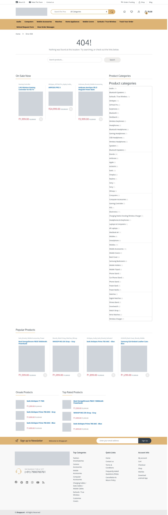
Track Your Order (126, 22)
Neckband (113, 117)
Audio (18, 22)
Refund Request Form (25, 27)
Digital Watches (115, 298)
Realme (112, 179)
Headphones (114, 125)
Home (18, 34)
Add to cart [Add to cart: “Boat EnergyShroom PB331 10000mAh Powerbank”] (45, 375)
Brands (87, 84)
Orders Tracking (128, 2)
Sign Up (145, 441)
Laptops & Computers (117, 224)
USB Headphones (115, 137)
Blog (150, 2)
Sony (111, 183)
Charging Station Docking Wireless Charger (125, 216)
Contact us (50, 2)
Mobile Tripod (114, 269)
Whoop (112, 191)
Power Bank (113, 286)
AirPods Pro (58, 84)
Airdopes (51, 84)
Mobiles (112, 236)
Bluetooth (113, 113)
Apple (65, 84)
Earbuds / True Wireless (106, 22)
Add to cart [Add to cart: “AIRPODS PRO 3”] (71, 109)
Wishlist (141, 472)
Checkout (141, 465)
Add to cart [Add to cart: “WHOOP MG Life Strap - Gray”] (79, 375)
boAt (111, 170)
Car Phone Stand (115, 277)
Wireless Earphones (116, 121)
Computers (28, 22)
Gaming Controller (24, 84)
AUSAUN (112, 166)
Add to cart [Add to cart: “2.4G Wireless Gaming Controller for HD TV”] (41, 119)
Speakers (112, 146)
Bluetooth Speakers (116, 92)
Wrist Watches (114, 315)
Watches (58, 22)
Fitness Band (114, 302)
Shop (141, 2)
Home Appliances (72, 22)
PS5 (110, 207)
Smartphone (114, 240)
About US (20, 2)
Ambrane (81, 84)
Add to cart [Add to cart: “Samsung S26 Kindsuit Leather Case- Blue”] (147, 375)
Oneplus (112, 175)
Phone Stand (114, 273)
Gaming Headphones (117, 133)
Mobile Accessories (44, 22)
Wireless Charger (115, 319)
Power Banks (114, 290)
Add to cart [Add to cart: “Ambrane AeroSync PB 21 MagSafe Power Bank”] (101, 119)
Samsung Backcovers (117, 261)
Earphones (113, 109)
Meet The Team (36, 2)
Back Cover (113, 257)
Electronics (113, 212)
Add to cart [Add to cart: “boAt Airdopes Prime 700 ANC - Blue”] (113, 375)
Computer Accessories (117, 199)
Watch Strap (113, 310)
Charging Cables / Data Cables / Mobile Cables (79, 486)
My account (142, 458)
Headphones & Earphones (119, 220)
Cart (139, 461)
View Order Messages (45, 27)
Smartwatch (113, 306)
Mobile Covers (88, 22)
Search (112, 60)
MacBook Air (114, 232)
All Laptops (113, 228)
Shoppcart (21, 512)
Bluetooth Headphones (118, 129)
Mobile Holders (115, 265)
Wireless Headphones (117, 142)
